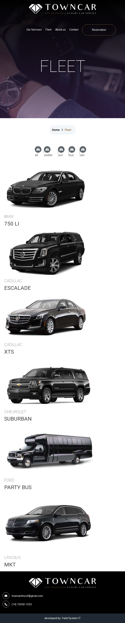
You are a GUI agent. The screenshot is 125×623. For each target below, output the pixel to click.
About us (60, 29)
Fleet (48, 29)
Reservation (99, 29)
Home (56, 129)
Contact (73, 29)
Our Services (34, 29)
